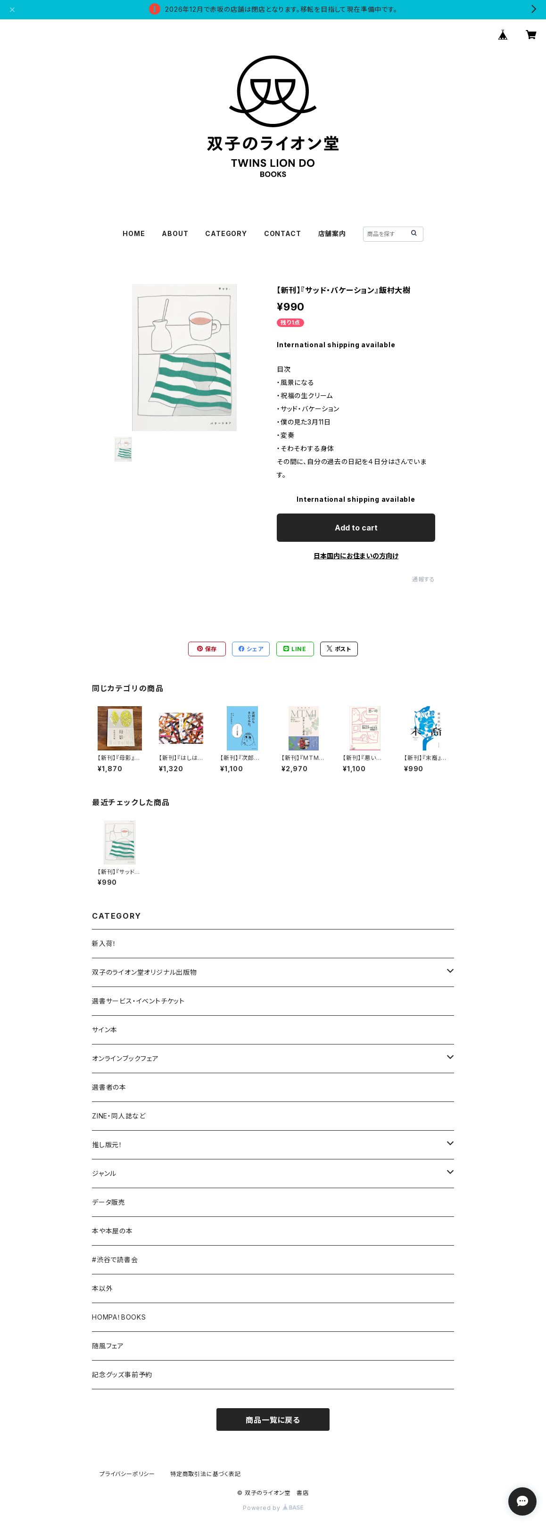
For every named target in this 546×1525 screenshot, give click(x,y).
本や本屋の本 (112, 1231)
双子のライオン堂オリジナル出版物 (144, 972)
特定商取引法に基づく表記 (205, 1473)
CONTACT (282, 233)
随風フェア (108, 1346)
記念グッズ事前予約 (122, 1374)
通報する (423, 579)
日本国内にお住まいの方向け (356, 556)
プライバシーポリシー (127, 1473)
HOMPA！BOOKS (119, 1317)
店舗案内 (332, 233)
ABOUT (175, 233)
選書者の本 (109, 1087)
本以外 (102, 1288)
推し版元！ (107, 1145)
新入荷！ (104, 943)
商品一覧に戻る (273, 1420)
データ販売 (108, 1202)
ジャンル (104, 1173)
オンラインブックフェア (125, 1058)
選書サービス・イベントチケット (138, 1001)
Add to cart (356, 527)
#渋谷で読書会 (115, 1260)
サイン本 (104, 1030)
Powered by (273, 1507)
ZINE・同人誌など (119, 1116)
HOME (134, 233)
